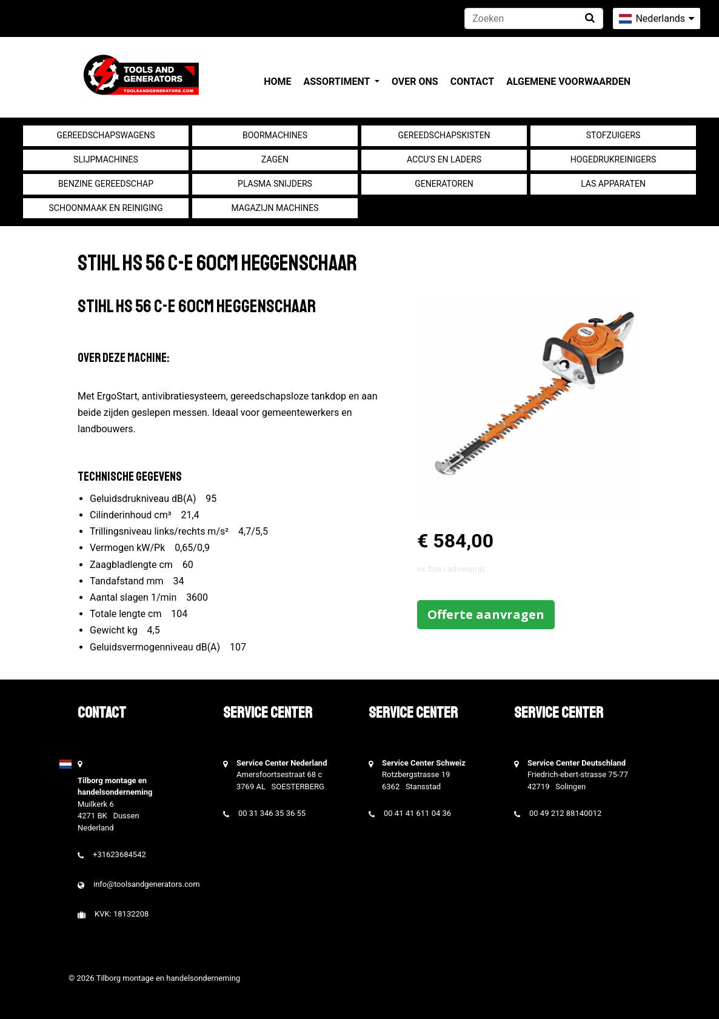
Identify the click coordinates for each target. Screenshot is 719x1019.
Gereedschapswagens (105, 135)
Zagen (275, 159)
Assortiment (338, 81)
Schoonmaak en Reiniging (105, 208)
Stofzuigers (613, 135)
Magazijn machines (274, 208)
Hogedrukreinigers (613, 159)
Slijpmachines (105, 159)
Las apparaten (613, 184)
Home (277, 81)
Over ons (415, 81)
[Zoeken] (533, 18)
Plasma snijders (275, 184)
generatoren (444, 184)
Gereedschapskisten (444, 135)
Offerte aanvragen (485, 614)
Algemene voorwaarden (568, 81)
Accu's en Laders (444, 159)
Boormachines (274, 135)
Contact (472, 81)
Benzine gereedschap (105, 184)
